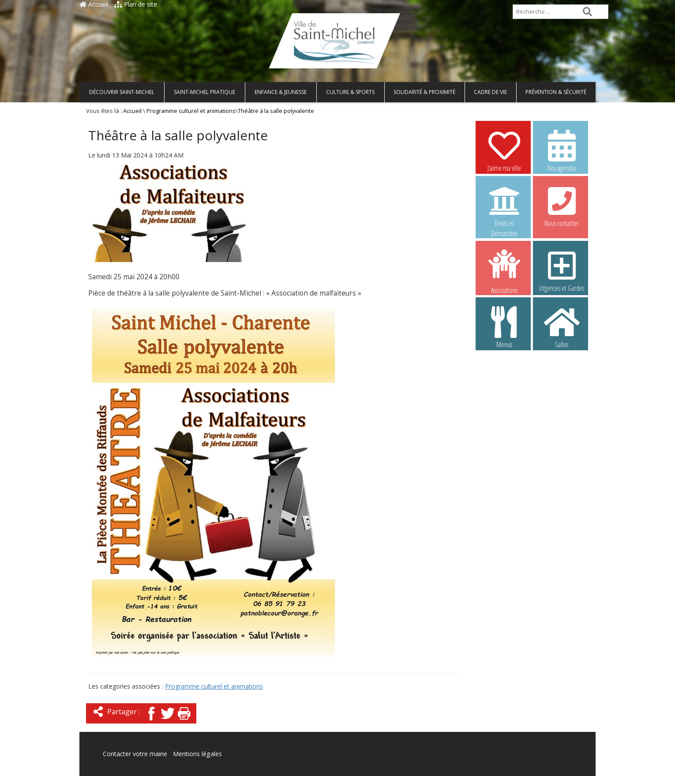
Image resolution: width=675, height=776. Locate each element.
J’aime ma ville (504, 150)
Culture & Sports (350, 92)
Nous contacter (562, 205)
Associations (504, 271)
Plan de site (135, 4)
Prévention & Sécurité (555, 92)
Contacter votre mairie (135, 754)
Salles (562, 326)
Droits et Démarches (504, 206)
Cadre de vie (490, 92)
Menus (504, 326)
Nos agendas (562, 150)
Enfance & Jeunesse (281, 92)
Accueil (93, 4)
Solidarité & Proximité (424, 92)
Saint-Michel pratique (204, 92)
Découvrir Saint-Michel (121, 92)
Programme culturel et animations (191, 111)
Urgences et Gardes (562, 270)
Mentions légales (197, 754)
